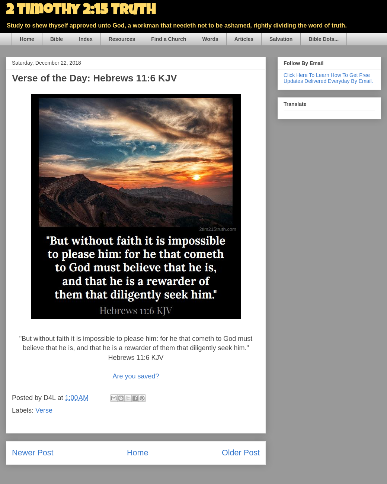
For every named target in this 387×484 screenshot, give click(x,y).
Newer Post (33, 452)
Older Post (241, 452)
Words (210, 39)
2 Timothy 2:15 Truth (81, 11)
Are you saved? (135, 376)
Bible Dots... (323, 39)
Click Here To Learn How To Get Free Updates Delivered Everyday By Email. (328, 78)
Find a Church (168, 39)
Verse (43, 410)
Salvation (280, 39)
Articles (243, 39)
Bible (56, 39)
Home (27, 39)
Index (86, 39)
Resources (122, 39)
